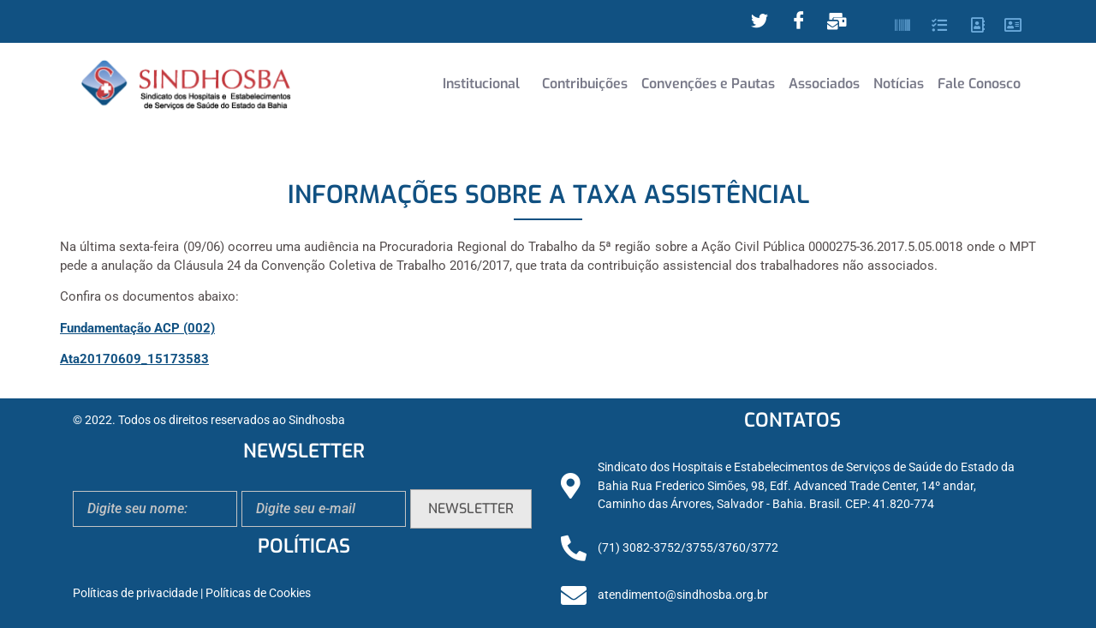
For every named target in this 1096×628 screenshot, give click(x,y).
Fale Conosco (979, 84)
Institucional (481, 84)
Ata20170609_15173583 (134, 359)
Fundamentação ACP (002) (137, 328)
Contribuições (585, 84)
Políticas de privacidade (135, 593)
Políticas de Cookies (258, 593)
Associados (824, 84)
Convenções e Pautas (708, 84)
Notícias (898, 84)
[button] (485, 84)
